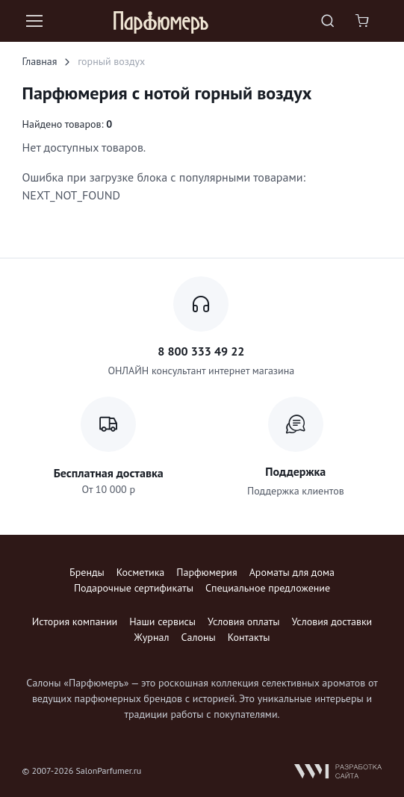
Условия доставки (332, 621)
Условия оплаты (243, 621)
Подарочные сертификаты (133, 588)
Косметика (140, 572)
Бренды (87, 572)
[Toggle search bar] (328, 21)
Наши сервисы (162, 621)
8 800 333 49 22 (201, 351)
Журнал (152, 637)
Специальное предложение (267, 588)
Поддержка (295, 471)
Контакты (249, 637)
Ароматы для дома (292, 572)
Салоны (198, 637)
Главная (40, 61)
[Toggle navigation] (33, 20)
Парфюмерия (206, 572)
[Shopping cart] (364, 21)
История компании (74, 621)
